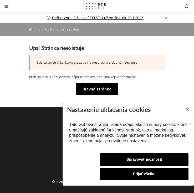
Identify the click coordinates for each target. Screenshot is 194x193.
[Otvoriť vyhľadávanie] (186, 6)
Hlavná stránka (97, 89)
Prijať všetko (144, 174)
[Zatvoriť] (6, 6)
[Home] (30, 29)
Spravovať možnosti (144, 159)
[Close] (187, 109)
